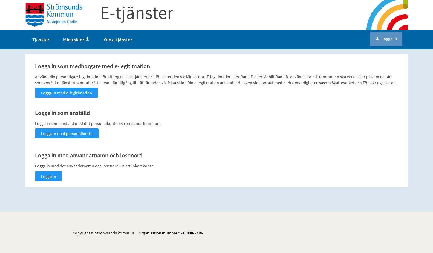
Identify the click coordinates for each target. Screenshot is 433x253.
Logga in (386, 38)
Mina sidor (76, 40)
